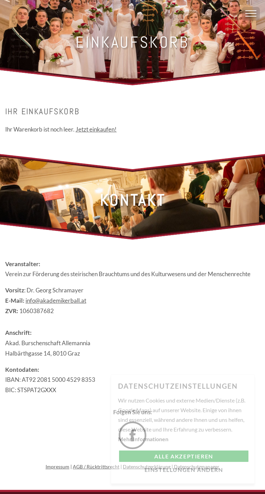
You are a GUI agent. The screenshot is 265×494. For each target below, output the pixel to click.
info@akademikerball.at (56, 300)
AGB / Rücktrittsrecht (96, 466)
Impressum (57, 466)
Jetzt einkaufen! (96, 129)
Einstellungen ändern (184, 469)
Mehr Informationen (143, 439)
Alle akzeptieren (183, 456)
